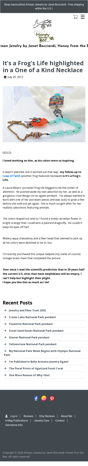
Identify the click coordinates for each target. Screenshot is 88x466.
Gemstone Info (14, 425)
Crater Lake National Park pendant (32, 317)
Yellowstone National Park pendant (33, 344)
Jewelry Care (41, 420)
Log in (13, 416)
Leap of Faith (11, 176)
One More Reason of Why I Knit (29, 375)
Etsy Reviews (47, 416)
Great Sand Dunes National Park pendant (36, 330)
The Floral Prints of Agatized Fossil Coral (36, 368)
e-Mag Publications (16, 420)
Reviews (28, 416)
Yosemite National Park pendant (31, 324)
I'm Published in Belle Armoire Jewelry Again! (38, 361)
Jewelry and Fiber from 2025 (27, 310)
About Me (66, 416)
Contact (60, 420)
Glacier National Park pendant (29, 337)
